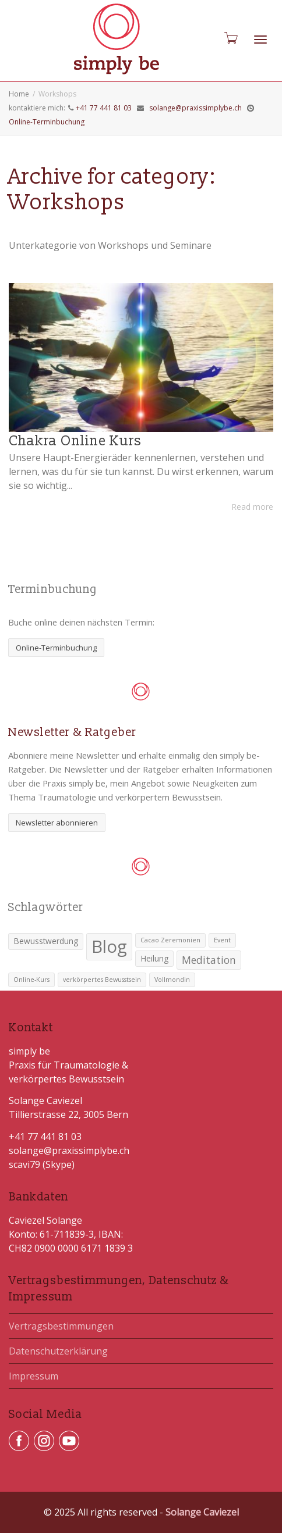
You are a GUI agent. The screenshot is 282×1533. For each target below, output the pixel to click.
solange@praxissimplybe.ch (195, 108)
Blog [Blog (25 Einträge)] (109, 946)
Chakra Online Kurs (75, 441)
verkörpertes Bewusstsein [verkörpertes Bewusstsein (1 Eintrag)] (102, 979)
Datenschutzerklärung (58, 1351)
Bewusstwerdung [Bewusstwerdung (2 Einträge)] (45, 940)
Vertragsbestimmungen (61, 1326)
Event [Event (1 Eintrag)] (222, 940)
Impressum (33, 1376)
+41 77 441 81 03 (104, 108)
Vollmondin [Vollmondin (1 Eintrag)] (172, 979)
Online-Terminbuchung (46, 122)
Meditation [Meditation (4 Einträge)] (209, 960)
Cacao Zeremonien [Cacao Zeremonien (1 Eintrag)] (170, 940)
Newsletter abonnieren (57, 822)
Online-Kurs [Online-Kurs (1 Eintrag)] (31, 979)
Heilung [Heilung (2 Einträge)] (154, 958)
